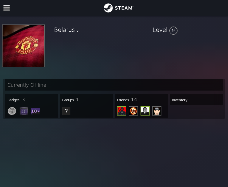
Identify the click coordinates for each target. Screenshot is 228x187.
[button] (189, 29)
